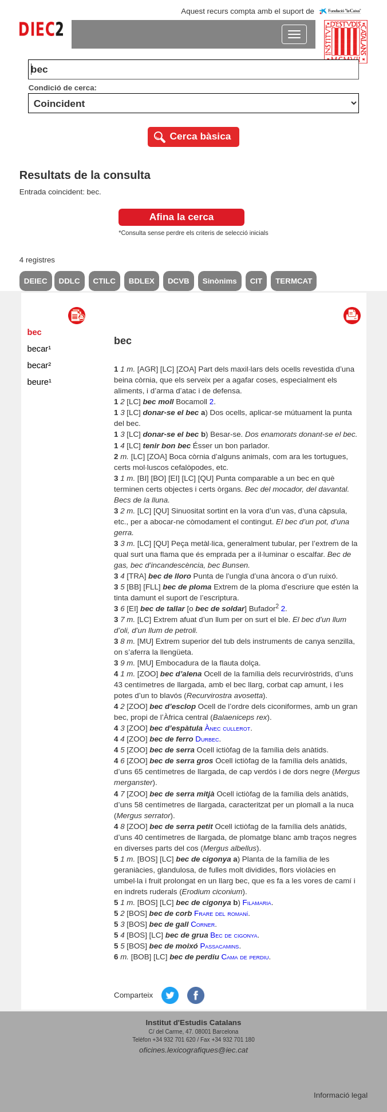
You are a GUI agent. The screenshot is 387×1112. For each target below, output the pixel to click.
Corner (203, 924)
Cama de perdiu (244, 956)
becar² (39, 365)
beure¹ (39, 381)
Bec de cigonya (233, 935)
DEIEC (36, 281)
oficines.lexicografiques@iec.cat (193, 1050)
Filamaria (257, 902)
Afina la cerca (181, 216)
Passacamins (219, 946)
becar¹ (39, 348)
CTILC (104, 281)
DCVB (178, 281)
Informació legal (341, 1095)
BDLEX (142, 281)
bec (34, 332)
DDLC (69, 281)
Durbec (207, 739)
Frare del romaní (221, 913)
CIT (256, 281)
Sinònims (220, 281)
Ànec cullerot (228, 728)
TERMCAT (293, 281)
